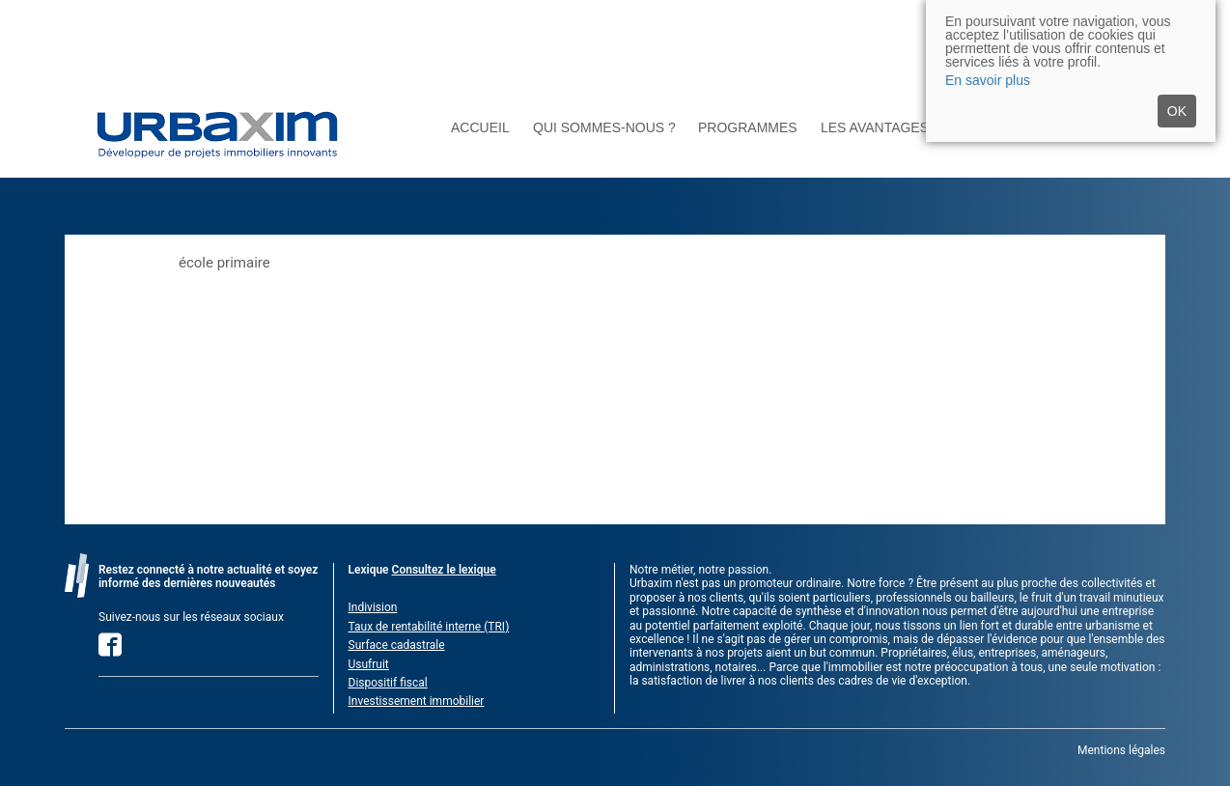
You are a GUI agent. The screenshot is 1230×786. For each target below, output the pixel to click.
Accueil (480, 128)
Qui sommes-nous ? (604, 128)
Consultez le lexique (444, 569)
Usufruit (369, 664)
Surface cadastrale (397, 645)
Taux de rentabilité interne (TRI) (429, 626)
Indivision (373, 607)
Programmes (747, 128)
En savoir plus (987, 80)
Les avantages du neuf (906, 128)
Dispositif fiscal (388, 682)
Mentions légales (1121, 750)
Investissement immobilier (417, 701)
